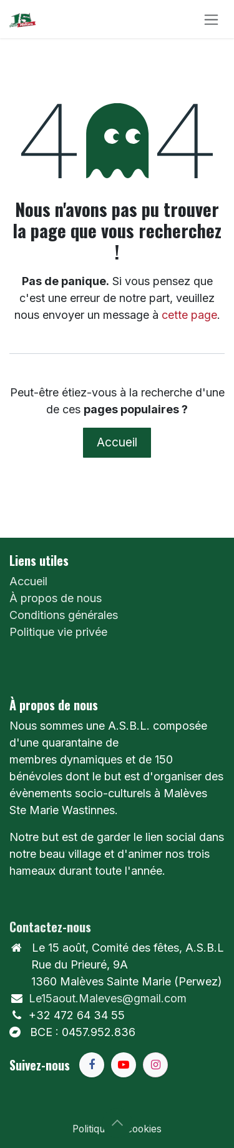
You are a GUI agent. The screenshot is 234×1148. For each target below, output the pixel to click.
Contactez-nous (50, 926)
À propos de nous (55, 598)
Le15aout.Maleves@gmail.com (108, 998)
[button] (117, 1123)
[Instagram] (155, 1064)
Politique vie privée (58, 631)
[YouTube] (123, 1064)
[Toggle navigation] (211, 19)
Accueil (117, 442)
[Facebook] (91, 1064)
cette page (189, 314)
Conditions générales (63, 615)
